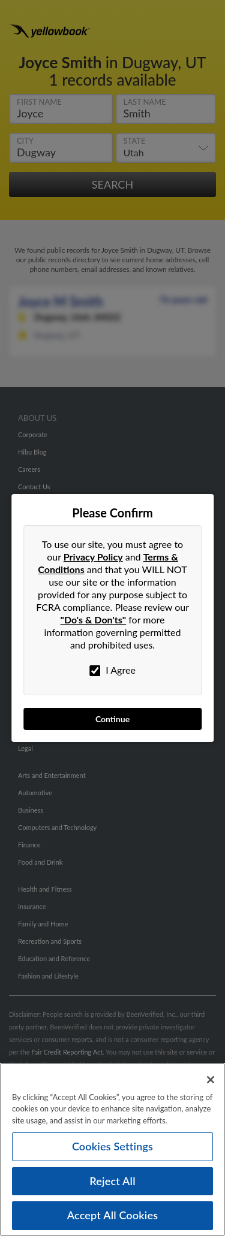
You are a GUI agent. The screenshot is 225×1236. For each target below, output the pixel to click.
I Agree (112, 670)
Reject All (112, 1182)
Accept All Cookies (112, 1216)
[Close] (210, 1081)
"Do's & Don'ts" (94, 619)
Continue (112, 719)
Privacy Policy (93, 556)
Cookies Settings (112, 1147)
